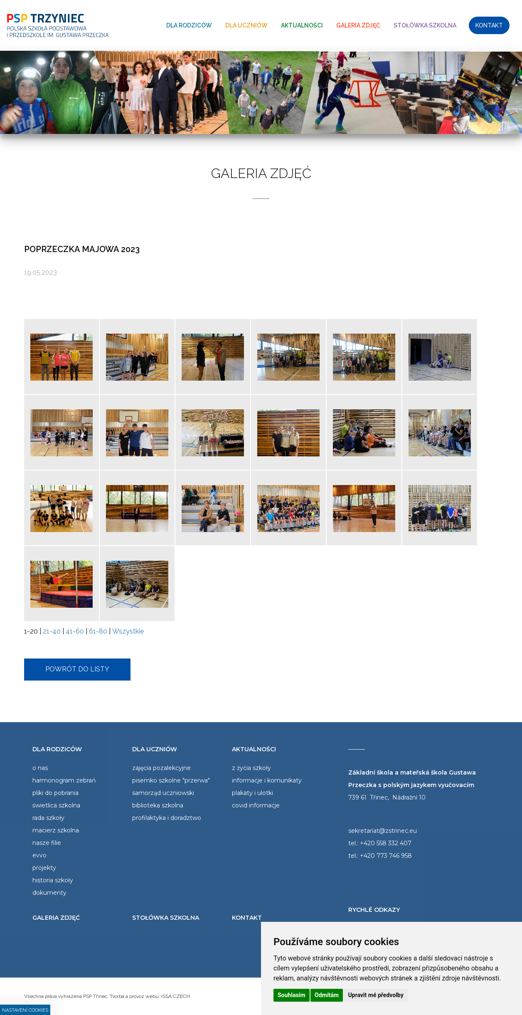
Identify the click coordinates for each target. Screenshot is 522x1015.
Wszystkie (128, 631)
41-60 (75, 631)
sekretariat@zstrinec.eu (382, 830)
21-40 (52, 631)
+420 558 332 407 (385, 843)
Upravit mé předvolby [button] (375, 995)
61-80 (98, 631)
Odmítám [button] (327, 995)
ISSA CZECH (175, 996)
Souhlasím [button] (291, 995)
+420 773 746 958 (386, 855)
